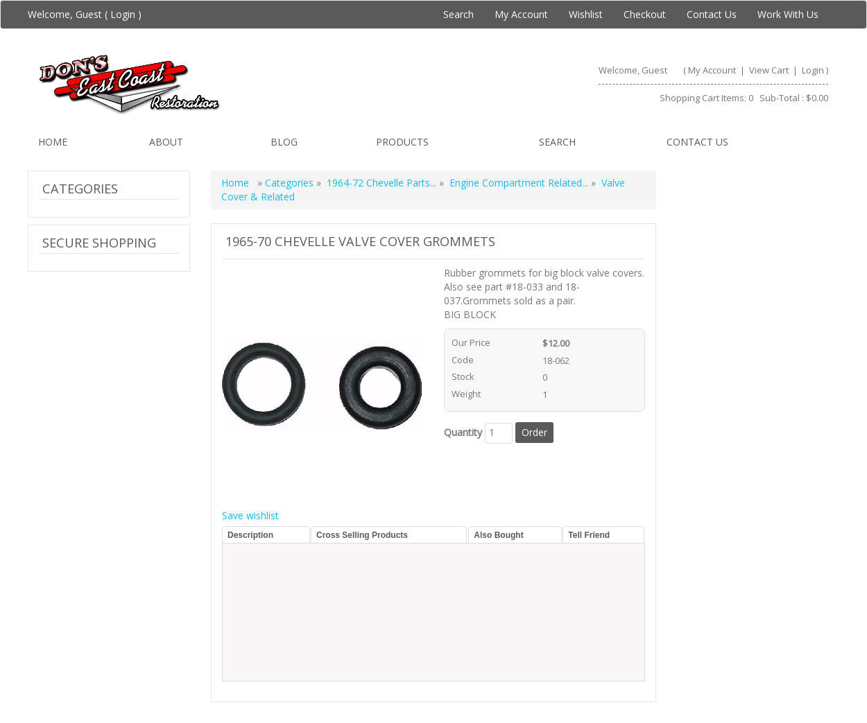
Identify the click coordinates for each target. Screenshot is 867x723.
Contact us (697, 141)
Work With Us (787, 14)
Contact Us (712, 14)
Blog (284, 141)
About (166, 141)
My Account (521, 14)
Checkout (645, 14)
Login (122, 14)
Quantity (463, 432)
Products (402, 141)
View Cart (770, 70)
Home (52, 141)
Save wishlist (250, 515)
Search (458, 14)
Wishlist (586, 14)
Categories (290, 182)
